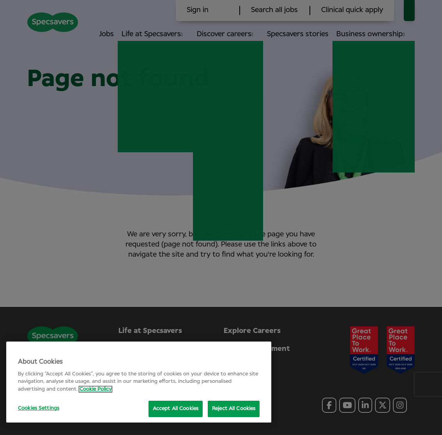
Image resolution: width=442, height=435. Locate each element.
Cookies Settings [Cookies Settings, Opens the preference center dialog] (38, 408)
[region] (138, 382)
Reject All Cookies (233, 408)
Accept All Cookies (175, 408)
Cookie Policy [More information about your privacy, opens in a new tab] (95, 389)
